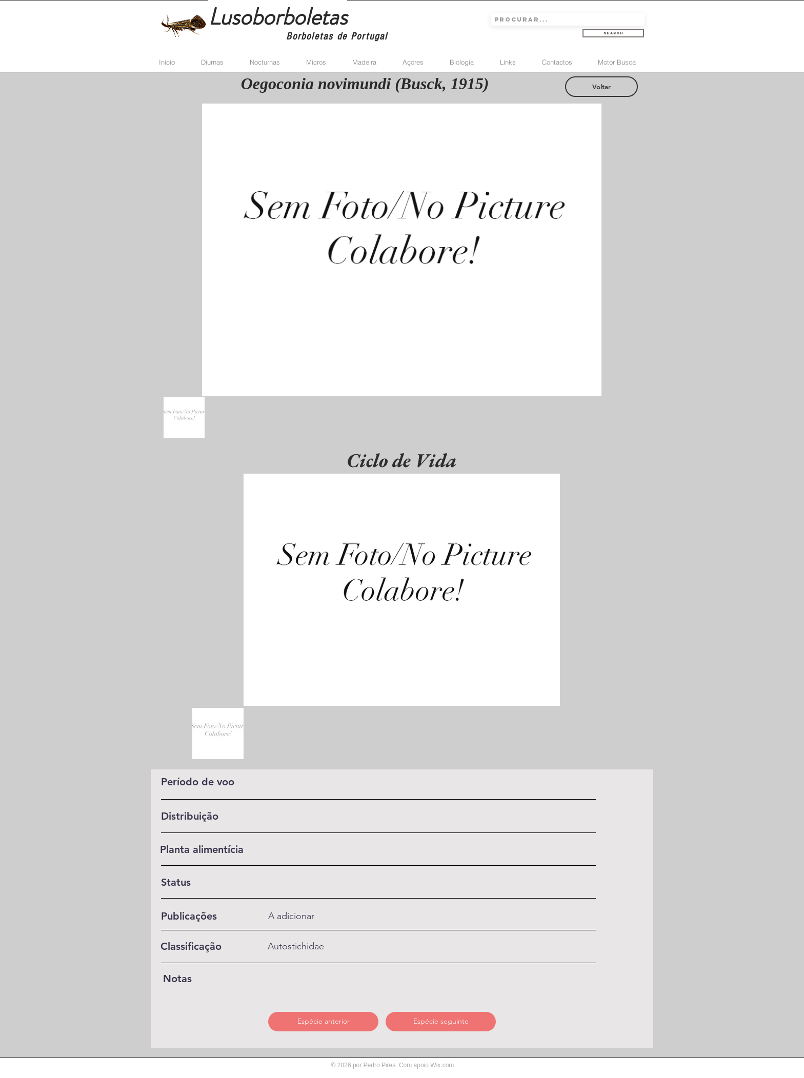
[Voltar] (601, 86)
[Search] (613, 33)
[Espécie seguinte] (441, 1021)
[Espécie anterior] (323, 1021)
